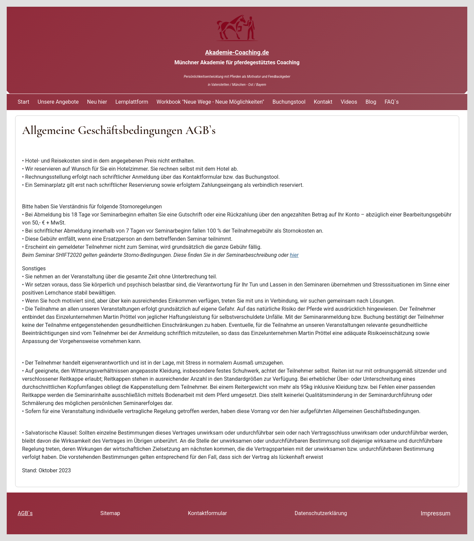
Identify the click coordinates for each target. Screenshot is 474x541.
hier (294, 255)
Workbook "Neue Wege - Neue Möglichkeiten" (210, 102)
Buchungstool (288, 102)
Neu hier (97, 102)
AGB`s (25, 513)
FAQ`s (392, 102)
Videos (349, 102)
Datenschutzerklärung (321, 513)
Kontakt (323, 102)
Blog (371, 102)
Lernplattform (131, 102)
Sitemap (110, 513)
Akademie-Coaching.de (237, 52)
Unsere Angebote (58, 102)
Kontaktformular (207, 513)
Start (23, 102)
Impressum (435, 513)
